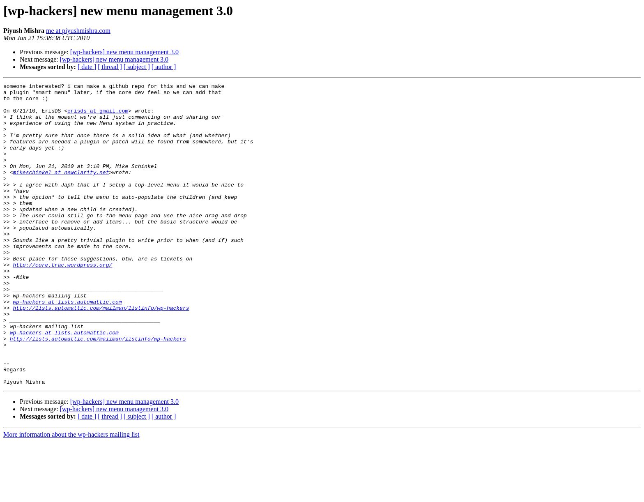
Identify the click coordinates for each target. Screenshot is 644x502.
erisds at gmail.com (97, 116)
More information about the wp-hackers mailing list (71, 494)
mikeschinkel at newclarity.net (61, 190)
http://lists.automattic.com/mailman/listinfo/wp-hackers (101, 353)
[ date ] (87, 66)
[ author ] (164, 66)
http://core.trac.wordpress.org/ (62, 301)
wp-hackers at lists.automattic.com (67, 346)
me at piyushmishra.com (78, 30)
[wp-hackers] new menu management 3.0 (124, 51)
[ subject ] (137, 66)
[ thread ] (110, 66)
